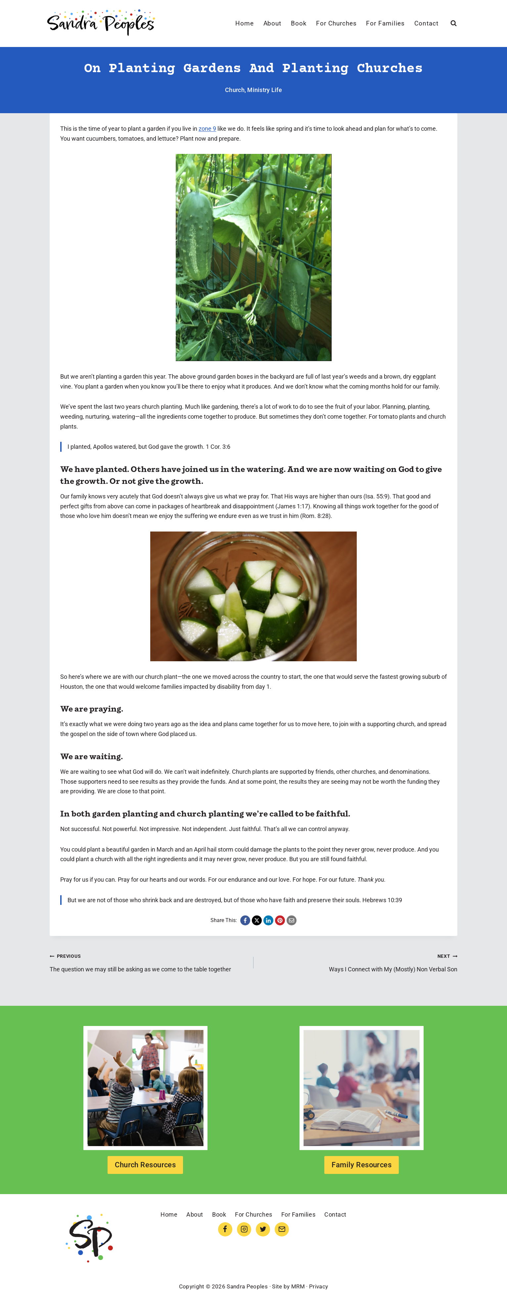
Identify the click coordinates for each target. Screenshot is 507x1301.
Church (235, 89)
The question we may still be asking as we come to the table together (149, 962)
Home (244, 23)
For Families (385, 23)
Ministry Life (264, 89)
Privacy (318, 1286)
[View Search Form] (453, 23)
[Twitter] (263, 1229)
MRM (298, 1286)
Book (299, 23)
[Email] (282, 1229)
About (272, 23)
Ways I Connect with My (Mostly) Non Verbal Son (358, 962)
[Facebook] (225, 1229)
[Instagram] (244, 1229)
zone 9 (207, 128)
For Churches (336, 23)
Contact (426, 23)
